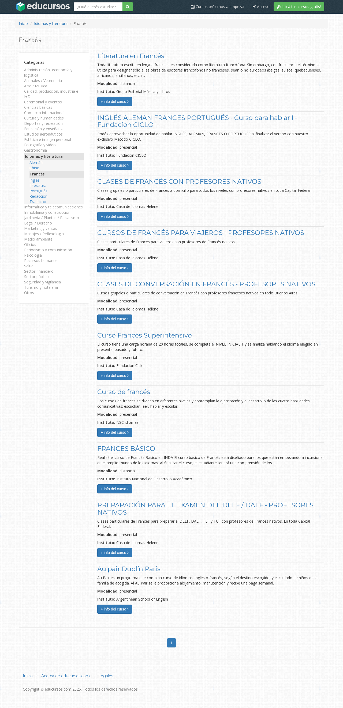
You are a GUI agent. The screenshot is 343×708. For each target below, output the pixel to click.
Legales (105, 675)
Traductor (38, 201)
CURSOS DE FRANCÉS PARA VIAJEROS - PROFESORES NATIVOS (200, 233)
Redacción (38, 196)
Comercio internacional (44, 112)
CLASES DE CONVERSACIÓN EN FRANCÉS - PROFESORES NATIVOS (206, 284)
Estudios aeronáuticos (43, 134)
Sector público (36, 276)
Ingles (34, 180)
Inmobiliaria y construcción (47, 212)
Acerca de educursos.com (65, 675)
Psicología (33, 255)
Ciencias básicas (38, 107)
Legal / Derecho (38, 223)
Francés (37, 174)
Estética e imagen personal (47, 139)
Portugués (38, 190)
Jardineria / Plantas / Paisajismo (51, 217)
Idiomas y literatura (51, 23)
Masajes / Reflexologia (44, 233)
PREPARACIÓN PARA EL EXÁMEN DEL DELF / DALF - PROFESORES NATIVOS (205, 508)
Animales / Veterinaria (43, 80)
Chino (34, 167)
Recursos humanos (41, 260)
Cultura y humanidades (44, 118)
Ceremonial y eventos (43, 101)
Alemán (36, 162)
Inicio (23, 23)
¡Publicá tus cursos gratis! (299, 6)
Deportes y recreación (43, 123)
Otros (29, 292)
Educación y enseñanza (44, 128)
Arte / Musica (35, 85)
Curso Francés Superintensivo (144, 335)
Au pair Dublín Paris (129, 569)
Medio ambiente (38, 239)
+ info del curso (115, 101)
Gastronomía (35, 150)
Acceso (261, 6)
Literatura (37, 185)
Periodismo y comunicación (48, 249)
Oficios (30, 244)
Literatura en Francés (130, 56)
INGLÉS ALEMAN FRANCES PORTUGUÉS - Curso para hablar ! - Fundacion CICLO (197, 121)
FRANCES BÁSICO (126, 448)
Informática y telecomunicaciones (53, 206)
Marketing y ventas (40, 228)
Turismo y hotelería (41, 287)
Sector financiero (39, 271)
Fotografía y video (40, 144)
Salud (28, 265)
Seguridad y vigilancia (42, 281)
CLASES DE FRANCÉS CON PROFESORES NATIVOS (179, 181)
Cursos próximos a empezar (218, 6)
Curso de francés (123, 392)
